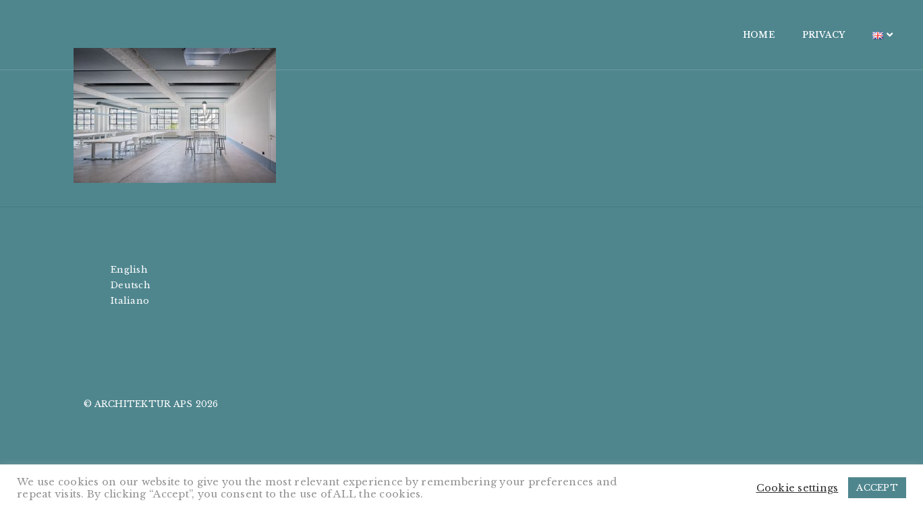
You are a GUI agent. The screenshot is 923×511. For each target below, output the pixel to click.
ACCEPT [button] (877, 487)
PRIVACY (757, 35)
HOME (692, 35)
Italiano (130, 300)
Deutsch (130, 285)
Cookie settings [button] (797, 488)
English (129, 269)
